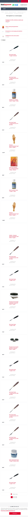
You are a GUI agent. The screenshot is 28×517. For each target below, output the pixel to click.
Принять (15, 513)
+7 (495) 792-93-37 (23, 4)
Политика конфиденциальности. (8, 510)
